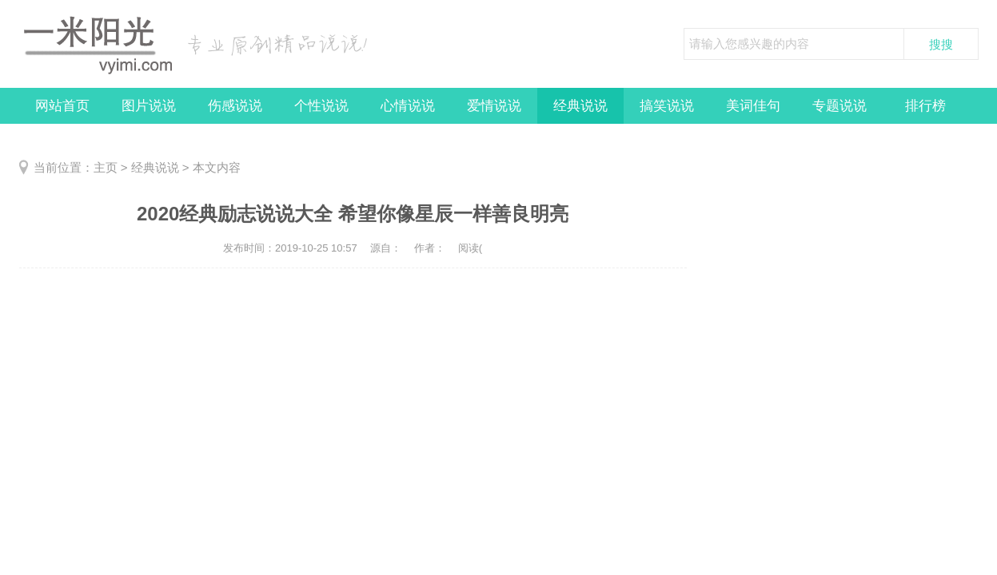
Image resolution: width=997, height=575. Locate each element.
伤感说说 (235, 105)
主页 (106, 167)
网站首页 (62, 105)
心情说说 (408, 105)
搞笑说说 (667, 105)
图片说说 (149, 105)
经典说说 (580, 105)
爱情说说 (494, 105)
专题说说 (839, 105)
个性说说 (321, 105)
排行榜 (925, 105)
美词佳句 (753, 105)
